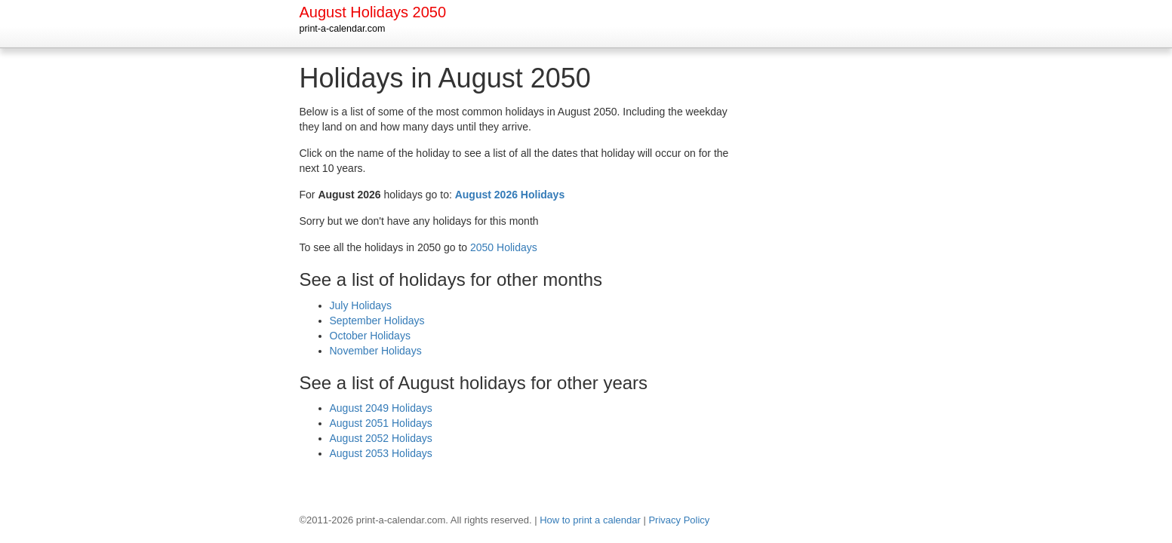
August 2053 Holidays (381, 453)
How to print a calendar (590, 520)
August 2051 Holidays (381, 423)
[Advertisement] (812, 289)
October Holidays (370, 336)
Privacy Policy (678, 520)
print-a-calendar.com (343, 28)
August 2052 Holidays (381, 438)
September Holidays (377, 320)
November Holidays (376, 351)
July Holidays (361, 305)
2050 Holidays (503, 247)
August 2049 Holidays (381, 408)
